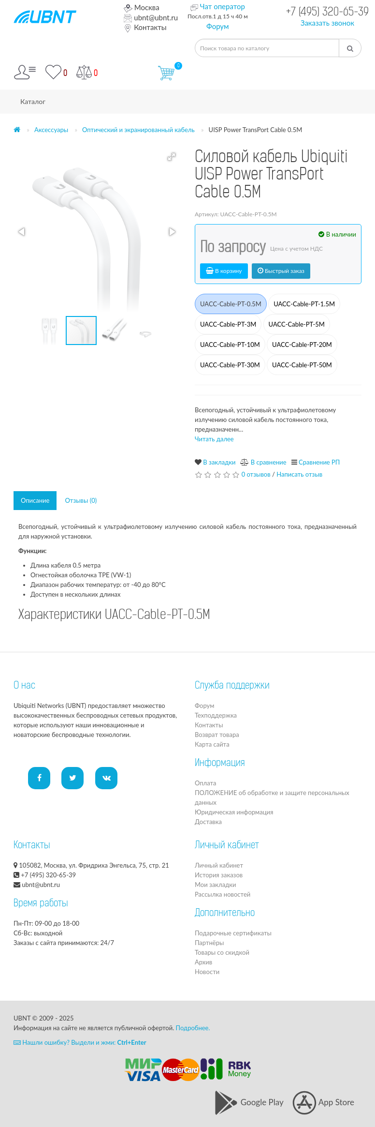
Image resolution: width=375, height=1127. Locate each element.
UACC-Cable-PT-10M (230, 344)
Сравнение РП (319, 462)
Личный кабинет (219, 865)
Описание (35, 500)
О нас (24, 686)
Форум (217, 26)
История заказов (219, 875)
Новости (207, 972)
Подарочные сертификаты (233, 933)
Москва (141, 7)
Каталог (32, 101)
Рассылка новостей (222, 894)
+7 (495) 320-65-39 (327, 12)
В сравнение (269, 462)
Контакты (145, 27)
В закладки (219, 462)
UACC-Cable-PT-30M (230, 365)
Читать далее (214, 439)
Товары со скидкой (222, 952)
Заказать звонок (327, 22)
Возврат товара (217, 734)
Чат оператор (222, 6)
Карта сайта (212, 744)
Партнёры (209, 943)
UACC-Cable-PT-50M (302, 365)
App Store (323, 1102)
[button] (171, 157)
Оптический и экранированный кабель (138, 130)
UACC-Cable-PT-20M (302, 344)
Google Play (248, 1102)
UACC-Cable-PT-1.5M (304, 304)
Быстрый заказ (281, 270)
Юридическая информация (234, 812)
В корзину (224, 270)
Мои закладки (215, 884)
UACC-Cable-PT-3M (228, 324)
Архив (203, 962)
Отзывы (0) (81, 500)
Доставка (208, 822)
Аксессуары (51, 130)
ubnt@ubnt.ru (151, 17)
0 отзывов (256, 474)
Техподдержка (216, 715)
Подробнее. (193, 1028)
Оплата (205, 783)
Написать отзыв (299, 474)
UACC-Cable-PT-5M (297, 324)
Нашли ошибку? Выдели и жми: (80, 1042)
